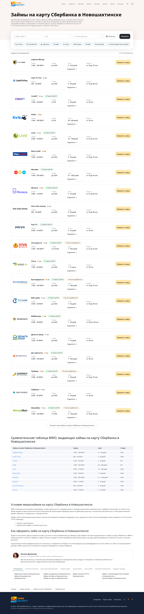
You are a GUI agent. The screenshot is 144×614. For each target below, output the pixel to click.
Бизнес (105, 4)
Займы (89, 4)
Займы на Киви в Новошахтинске (55, 576)
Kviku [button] (14, 465)
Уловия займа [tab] (65, 569)
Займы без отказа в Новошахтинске (27, 574)
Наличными (77, 44)
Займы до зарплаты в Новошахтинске (57, 574)
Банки (112, 4)
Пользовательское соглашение (42, 608)
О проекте (97, 599)
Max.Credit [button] (16, 473)
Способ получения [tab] (31, 569)
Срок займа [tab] (88, 569)
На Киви (56, 44)
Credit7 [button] (15, 461)
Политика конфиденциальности (21, 608)
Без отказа (18, 44)
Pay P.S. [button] (15, 490)
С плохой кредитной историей (118, 44)
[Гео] (127, 4)
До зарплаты (45, 44)
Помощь (121, 4)
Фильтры (110, 36)
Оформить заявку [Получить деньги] (123, 62)
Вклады (97, 4)
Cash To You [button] (17, 457)
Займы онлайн (25, 589)
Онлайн (88, 44)
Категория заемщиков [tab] (102, 569)
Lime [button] (14, 469)
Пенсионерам (99, 44)
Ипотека (81, 4)
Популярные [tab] (18, 569)
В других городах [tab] (119, 569)
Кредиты (72, 4)
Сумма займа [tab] (77, 569)
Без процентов (32, 44)
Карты (64, 4)
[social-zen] (132, 599)
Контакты (117, 599)
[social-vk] (124, 599)
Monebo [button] (15, 477)
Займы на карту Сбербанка (43, 589)
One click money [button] (18, 486)
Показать (125, 36)
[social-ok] (128, 599)
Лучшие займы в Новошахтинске (114, 578)
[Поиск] (132, 4)
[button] (72, 69)
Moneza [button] (15, 481)
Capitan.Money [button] (18, 452)
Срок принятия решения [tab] (49, 569)
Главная (13, 589)
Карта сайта (107, 599)
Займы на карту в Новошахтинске (56, 578)
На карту (66, 44)
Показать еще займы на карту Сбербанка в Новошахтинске (72, 425)
